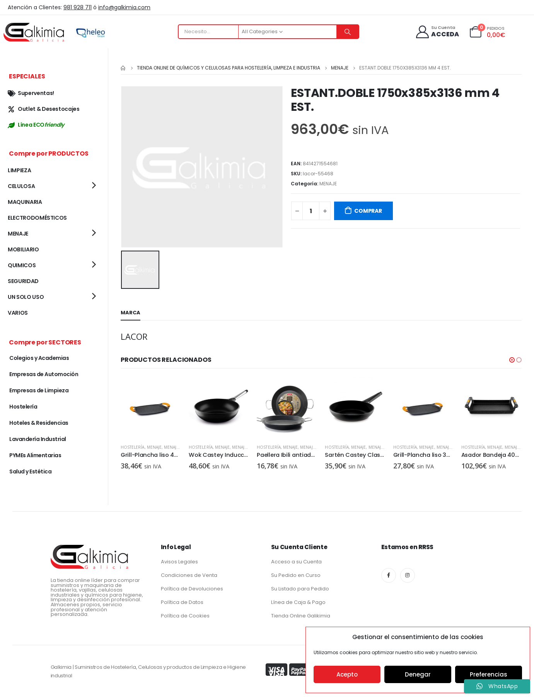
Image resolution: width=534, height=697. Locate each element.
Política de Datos (182, 602)
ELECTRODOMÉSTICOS (37, 218)
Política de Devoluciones (192, 588)
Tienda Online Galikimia (300, 615)
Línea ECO (36, 125)
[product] (151, 406)
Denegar (418, 674)
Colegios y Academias (39, 358)
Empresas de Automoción (43, 374)
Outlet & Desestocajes (44, 109)
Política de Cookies (185, 615)
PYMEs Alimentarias (35, 455)
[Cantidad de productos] (310, 211)
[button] (511, 358)
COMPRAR (368, 211)
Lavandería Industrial (37, 439)
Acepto (347, 674)
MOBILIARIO (23, 249)
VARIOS (18, 313)
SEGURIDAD (23, 281)
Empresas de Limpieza (38, 390)
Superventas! (31, 93)
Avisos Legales (179, 561)
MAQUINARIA (25, 202)
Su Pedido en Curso (296, 575)
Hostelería (133, 446)
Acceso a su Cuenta (296, 561)
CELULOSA (21, 186)
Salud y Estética (30, 471)
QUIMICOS (22, 265)
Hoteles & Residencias (38, 423)
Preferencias (488, 674)
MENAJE (328, 183)
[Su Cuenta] (437, 32)
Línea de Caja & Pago (298, 602)
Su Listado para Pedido (300, 588)
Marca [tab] (130, 311)
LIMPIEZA (19, 170)
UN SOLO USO (26, 297)
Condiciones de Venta (189, 575)
